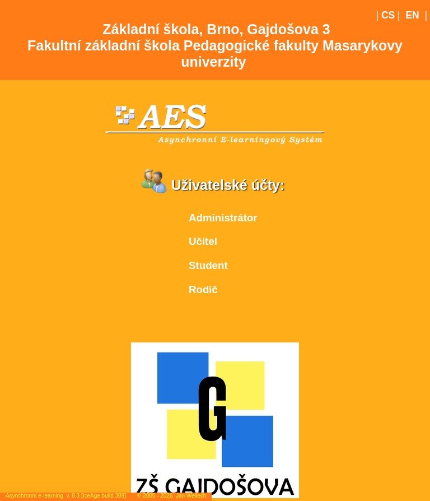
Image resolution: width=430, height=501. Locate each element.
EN (412, 15)
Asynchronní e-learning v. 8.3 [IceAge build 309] (66, 496)
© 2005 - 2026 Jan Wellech (171, 496)
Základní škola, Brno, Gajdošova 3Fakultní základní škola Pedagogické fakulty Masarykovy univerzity (215, 45)
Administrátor (223, 218)
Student (208, 265)
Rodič (203, 289)
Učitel (203, 241)
